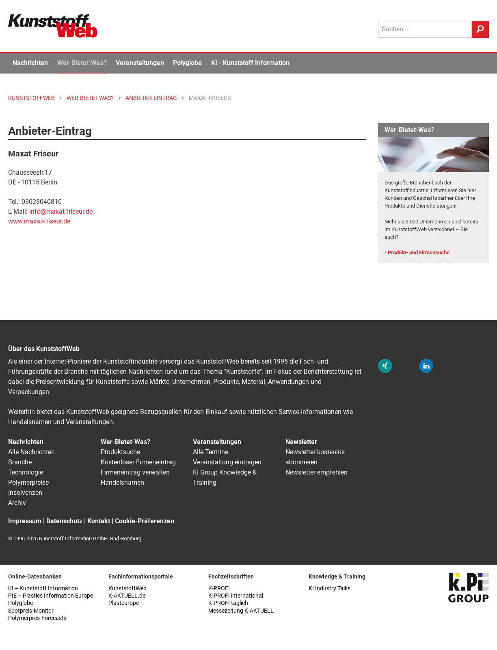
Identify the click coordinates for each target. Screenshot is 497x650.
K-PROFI (219, 588)
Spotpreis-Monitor (31, 610)
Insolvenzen (25, 492)
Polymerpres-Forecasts (37, 618)
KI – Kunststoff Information (43, 588)
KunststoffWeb (127, 588)
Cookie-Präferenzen (144, 521)
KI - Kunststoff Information (250, 63)
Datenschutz (64, 521)
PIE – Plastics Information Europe (50, 595)
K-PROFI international (235, 595)
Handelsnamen (122, 482)
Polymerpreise (28, 482)
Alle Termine (210, 452)
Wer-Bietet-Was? (82, 63)
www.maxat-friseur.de (39, 221)
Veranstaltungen (140, 63)
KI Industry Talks (329, 588)
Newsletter (301, 442)
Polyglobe (187, 63)
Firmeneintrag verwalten (135, 472)
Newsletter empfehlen (316, 472)
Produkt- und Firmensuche (418, 252)
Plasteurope (123, 603)
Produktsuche (120, 452)
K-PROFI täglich (228, 603)
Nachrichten (30, 63)
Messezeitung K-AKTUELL (241, 610)
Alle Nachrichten (31, 452)
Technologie (25, 472)
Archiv (17, 503)
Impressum (24, 521)
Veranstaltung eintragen (227, 462)
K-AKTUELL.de (126, 595)
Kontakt (98, 521)
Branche (20, 462)
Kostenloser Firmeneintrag (138, 462)
